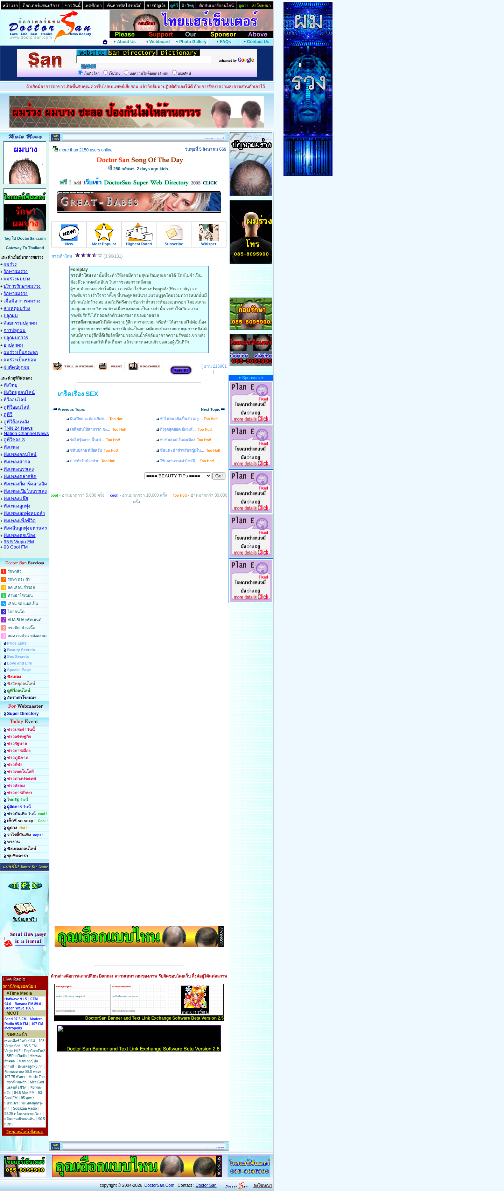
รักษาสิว (14, 571)
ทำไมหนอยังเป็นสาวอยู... (189, 419)
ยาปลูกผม (13, 345)
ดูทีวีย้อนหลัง (16, 421)
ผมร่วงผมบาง (17, 278)
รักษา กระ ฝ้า (19, 579)
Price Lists (17, 643)
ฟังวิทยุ (11, 385)
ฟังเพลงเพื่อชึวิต (20, 520)
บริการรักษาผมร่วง (22, 286)
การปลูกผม (15, 330)
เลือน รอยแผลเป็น (23, 603)
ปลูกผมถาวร (16, 337)
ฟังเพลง (11, 447)
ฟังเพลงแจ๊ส (16, 498)
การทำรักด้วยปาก (92, 461)
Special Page (19, 670)
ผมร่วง (10, 264)
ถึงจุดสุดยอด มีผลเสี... (186, 429)
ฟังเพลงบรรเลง (19, 469)
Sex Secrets (18, 656)
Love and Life (19, 663)
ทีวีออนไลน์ (15, 399)
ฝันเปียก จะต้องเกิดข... (97, 419)
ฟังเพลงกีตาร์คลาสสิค (25, 483)
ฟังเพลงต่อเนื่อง (19, 535)
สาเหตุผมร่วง (17, 308)
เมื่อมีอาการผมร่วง (22, 301)
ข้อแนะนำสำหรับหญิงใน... (190, 450)
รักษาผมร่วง (16, 271)
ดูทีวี (8, 414)
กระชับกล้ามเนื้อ (21, 628)
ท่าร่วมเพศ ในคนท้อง (185, 440)
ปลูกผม (11, 315)
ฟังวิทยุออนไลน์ (19, 392)
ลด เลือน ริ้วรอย (21, 587)
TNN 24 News (18, 428)
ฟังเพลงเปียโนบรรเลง (25, 491)
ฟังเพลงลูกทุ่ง (17, 506)
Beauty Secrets (21, 650)
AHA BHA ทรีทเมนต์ (24, 620)
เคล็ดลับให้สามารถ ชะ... (98, 429)
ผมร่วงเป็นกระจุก (21, 352)
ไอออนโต (16, 612)
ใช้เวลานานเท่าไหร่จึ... (187, 461)
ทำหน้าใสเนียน (20, 595)
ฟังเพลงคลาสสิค (20, 476)
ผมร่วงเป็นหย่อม (20, 359)
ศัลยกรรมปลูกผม (20, 323)
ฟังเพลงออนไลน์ (20, 454)
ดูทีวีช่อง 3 (14, 439)
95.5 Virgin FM (19, 541)
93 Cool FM (16, 547)
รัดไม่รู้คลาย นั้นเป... (95, 440)
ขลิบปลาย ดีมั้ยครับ (94, 450)
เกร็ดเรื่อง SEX (78, 393)
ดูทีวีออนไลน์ (16, 407)
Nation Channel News (26, 433)
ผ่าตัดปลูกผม (16, 367)
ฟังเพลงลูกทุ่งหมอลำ (24, 513)
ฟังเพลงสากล (17, 461)
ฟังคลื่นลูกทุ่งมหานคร (25, 528)
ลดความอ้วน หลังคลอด (27, 636)
